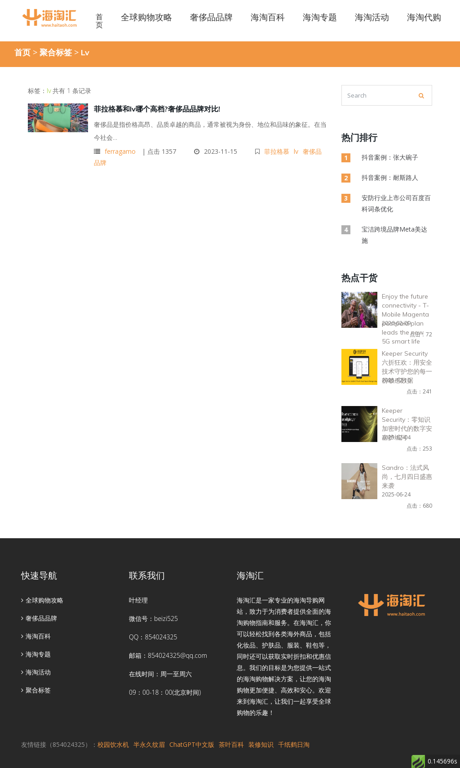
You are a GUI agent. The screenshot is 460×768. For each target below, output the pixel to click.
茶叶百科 (231, 744)
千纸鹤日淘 (294, 744)
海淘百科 (36, 636)
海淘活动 (36, 672)
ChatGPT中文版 (191, 744)
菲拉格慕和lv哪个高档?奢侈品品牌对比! (157, 108)
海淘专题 (36, 654)
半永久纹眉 (149, 744)
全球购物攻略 (42, 600)
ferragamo (120, 151)
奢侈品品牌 (39, 618)
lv (296, 151)
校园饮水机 (113, 744)
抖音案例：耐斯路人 (390, 177)
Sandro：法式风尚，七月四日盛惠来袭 (407, 477)
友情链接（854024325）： (59, 744)
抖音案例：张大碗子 (390, 157)
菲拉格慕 (276, 151)
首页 (99, 21)
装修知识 (261, 744)
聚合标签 (56, 52)
